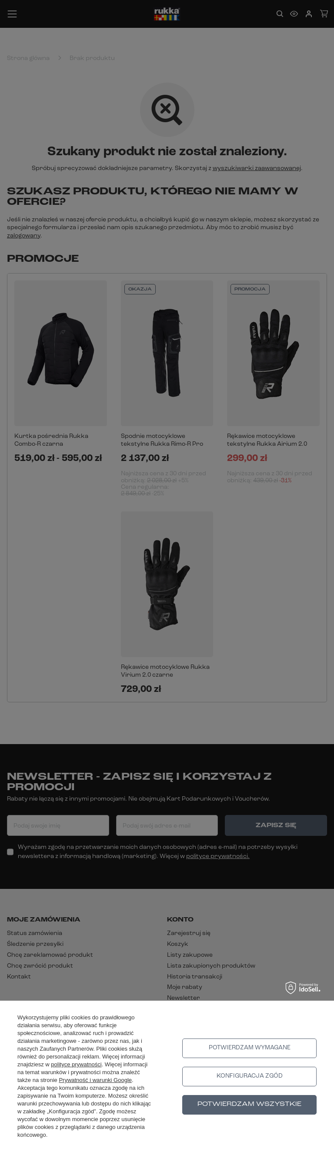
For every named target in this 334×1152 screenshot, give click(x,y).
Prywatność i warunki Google (95, 1080)
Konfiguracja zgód (250, 1076)
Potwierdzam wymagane (250, 1048)
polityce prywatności (76, 1064)
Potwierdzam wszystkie (249, 1104)
